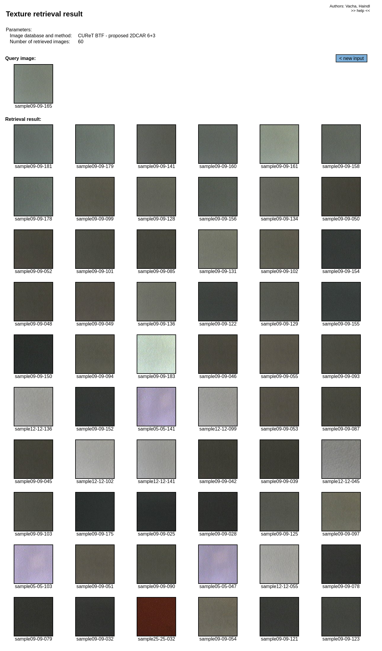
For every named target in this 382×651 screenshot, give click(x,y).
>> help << (360, 10)
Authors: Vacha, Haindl (349, 6)
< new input (351, 58)
